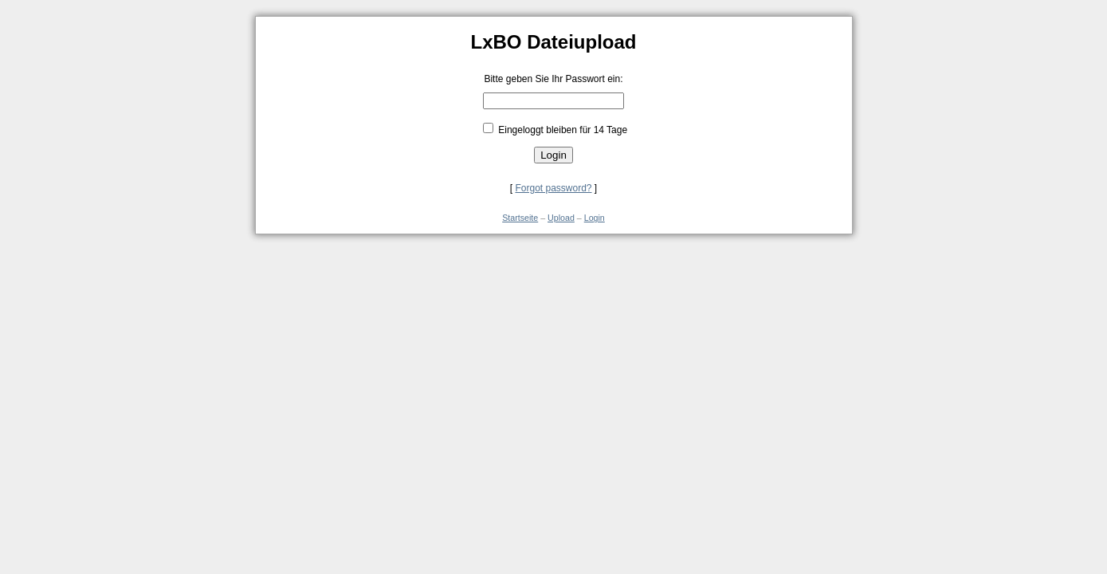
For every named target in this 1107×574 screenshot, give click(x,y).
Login (594, 217)
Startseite (520, 217)
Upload (561, 217)
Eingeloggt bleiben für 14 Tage (561, 130)
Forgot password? (553, 188)
